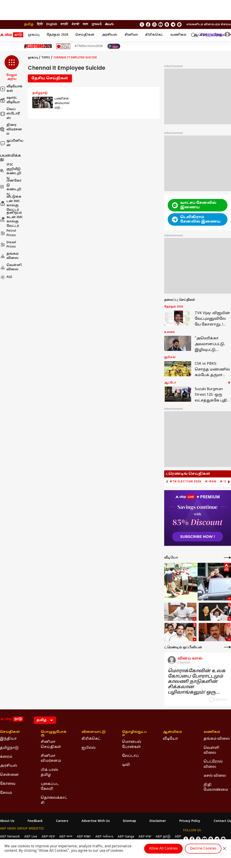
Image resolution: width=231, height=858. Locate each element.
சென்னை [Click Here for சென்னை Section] (9, 775)
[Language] (45, 720)
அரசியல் (109, 35)
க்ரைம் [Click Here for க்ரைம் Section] (6, 757)
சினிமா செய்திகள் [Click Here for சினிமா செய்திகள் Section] (51, 744)
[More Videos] (227, 557)
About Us (7, 821)
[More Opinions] (227, 647)
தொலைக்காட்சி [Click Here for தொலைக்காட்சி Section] (54, 800)
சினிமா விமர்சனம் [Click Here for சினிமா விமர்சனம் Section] (51, 758)
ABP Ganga (126, 837)
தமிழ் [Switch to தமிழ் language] (29, 24)
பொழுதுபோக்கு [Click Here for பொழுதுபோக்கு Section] (54, 734)
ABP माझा (84, 837)
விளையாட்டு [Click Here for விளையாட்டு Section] (94, 732)
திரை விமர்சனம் (11, 129)
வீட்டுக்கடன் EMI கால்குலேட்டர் (10, 203)
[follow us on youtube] (160, 24)
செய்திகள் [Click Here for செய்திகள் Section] (10, 732)
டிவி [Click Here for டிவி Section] (126, 765)
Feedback (35, 821)
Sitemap (129, 821)
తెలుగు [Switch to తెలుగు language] (109, 24)
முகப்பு (33, 35)
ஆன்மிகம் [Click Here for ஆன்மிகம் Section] (172, 732)
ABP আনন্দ (65, 837)
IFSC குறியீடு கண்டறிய (10, 171)
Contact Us (222, 821)
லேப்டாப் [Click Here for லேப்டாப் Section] (130, 756)
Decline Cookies (203, 848)
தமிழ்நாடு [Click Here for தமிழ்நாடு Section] (9, 748)
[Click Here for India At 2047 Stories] (114, 46)
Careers (62, 821)
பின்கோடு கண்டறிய (10, 187)
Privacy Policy (189, 821)
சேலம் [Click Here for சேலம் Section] (6, 793)
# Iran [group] (210, 481)
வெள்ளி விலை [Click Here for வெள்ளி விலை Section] (211, 750)
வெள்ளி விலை (11, 267)
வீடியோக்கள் (11, 89)
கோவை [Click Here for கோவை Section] (8, 784)
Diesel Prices (8, 245)
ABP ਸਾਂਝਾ (145, 837)
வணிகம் (178, 35)
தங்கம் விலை (9, 256)
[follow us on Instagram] (167, 24)
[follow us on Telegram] (173, 24)
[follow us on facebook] (148, 24)
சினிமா (131, 35)
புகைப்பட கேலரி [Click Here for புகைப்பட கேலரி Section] (50, 786)
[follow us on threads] (154, 24)
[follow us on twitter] (142, 24)
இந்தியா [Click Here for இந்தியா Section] (8, 739)
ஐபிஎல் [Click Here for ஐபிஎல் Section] (89, 748)
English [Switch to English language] (51, 24)
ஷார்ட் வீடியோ (10, 100)
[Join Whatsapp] (179, 24)
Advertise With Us (96, 821)
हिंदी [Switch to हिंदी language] (40, 24)
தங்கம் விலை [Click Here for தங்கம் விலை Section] (217, 739)
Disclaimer (157, 821)
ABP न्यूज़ (48, 837)
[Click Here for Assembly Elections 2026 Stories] (38, 46)
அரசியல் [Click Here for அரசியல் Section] (8, 766)
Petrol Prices (8, 233)
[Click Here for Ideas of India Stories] (63, 46)
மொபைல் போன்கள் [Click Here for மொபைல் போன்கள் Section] (131, 744)
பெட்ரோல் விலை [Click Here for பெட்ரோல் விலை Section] (213, 764)
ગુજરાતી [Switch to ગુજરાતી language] (96, 24)
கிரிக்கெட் (154, 35)
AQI (6, 277)
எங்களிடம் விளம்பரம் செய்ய (208, 24)
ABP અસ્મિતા (104, 837)
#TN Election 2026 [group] (185, 481)
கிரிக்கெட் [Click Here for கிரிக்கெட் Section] (91, 739)
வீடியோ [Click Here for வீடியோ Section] (170, 739)
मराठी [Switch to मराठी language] (64, 24)
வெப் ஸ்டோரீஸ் (10, 113)
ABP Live (30, 837)
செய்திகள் (85, 35)
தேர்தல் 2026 (57, 35)
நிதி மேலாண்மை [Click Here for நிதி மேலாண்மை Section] (216, 787)
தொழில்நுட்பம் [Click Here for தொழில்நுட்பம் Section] (134, 734)
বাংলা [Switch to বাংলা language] (85, 24)
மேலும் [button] (222, 35)
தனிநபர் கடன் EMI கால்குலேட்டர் (11, 219)
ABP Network (10, 837)
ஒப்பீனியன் (11, 143)
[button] (12, 68)
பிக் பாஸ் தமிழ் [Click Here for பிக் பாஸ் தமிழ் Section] (49, 772)
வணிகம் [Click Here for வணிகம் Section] (212, 732)
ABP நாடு (163, 837)
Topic (45, 57)
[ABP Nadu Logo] (11, 35)
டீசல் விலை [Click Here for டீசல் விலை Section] (215, 776)
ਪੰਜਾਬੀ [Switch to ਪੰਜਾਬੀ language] (75, 24)
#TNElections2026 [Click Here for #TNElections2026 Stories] (89, 46)
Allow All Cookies (163, 848)
